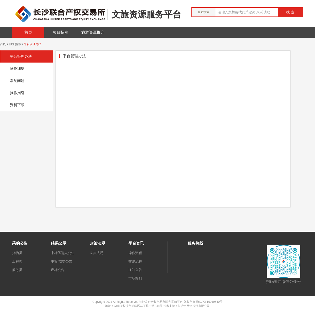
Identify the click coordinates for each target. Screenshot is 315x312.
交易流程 (135, 261)
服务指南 (15, 44)
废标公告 (57, 270)
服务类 (17, 270)
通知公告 (135, 270)
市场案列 (135, 278)
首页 (28, 32)
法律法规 (96, 253)
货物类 (17, 253)
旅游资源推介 (92, 32)
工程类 (17, 261)
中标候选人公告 (63, 253)
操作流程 (135, 253)
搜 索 (290, 12)
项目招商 (60, 32)
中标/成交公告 (61, 261)
